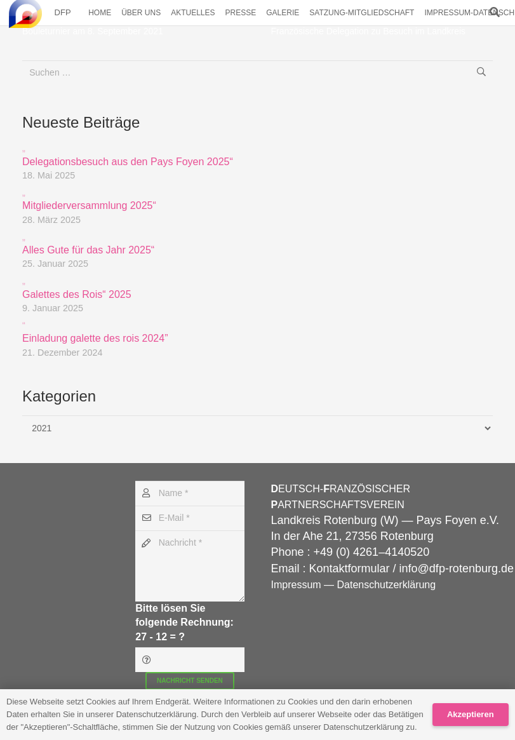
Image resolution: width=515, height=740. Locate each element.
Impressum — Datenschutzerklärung (353, 584)
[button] (495, 12)
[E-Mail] (189, 518)
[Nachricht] (189, 566)
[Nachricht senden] (189, 681)
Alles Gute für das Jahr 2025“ (257, 243)
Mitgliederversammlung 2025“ (257, 198)
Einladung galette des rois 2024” (257, 331)
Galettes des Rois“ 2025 (257, 286)
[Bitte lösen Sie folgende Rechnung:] (189, 659)
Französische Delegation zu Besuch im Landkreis (368, 31)
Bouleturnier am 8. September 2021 (92, 31)
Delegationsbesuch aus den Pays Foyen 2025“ (257, 154)
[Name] (189, 493)
